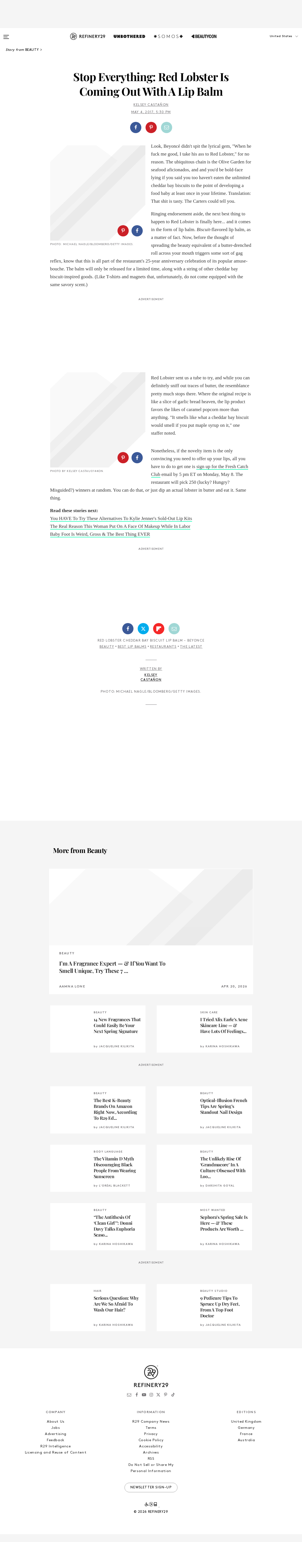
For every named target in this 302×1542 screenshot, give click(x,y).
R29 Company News (150, 1429)
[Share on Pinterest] (151, 127)
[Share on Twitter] (143, 636)
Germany (246, 1436)
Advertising (55, 1442)
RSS (151, 1466)
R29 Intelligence (55, 1454)
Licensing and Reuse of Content (56, 1460)
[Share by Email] (166, 127)
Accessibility (151, 1454)
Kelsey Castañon (151, 105)
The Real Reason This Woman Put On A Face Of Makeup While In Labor (120, 534)
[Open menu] (6, 34)
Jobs (55, 1436)
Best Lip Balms (132, 654)
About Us (55, 1429)
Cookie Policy (151, 1448)
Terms (151, 1436)
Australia (246, 1448)
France (246, 1442)
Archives (151, 1460)
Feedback (55, 1448)
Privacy (151, 1442)
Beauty (107, 654)
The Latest (191, 654)
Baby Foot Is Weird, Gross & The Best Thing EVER (100, 542)
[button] (274, 42)
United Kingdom (246, 1429)
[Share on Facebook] (135, 127)
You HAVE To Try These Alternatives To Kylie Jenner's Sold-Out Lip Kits (121, 526)
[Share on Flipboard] (158, 636)
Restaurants (163, 654)
